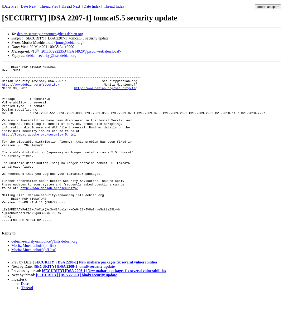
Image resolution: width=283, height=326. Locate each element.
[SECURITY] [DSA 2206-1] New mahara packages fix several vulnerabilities (95, 294)
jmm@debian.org (69, 42)
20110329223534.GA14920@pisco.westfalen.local (80, 51)
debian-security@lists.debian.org (51, 56)
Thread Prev (49, 6)
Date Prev (10, 6)
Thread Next (70, 6)
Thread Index (114, 6)
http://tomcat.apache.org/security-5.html (39, 148)
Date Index (92, 6)
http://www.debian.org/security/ (30, 89)
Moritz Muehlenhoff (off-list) (33, 282)
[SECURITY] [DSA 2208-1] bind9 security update (74, 299)
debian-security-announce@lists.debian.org (50, 34)
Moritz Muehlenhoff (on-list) (33, 278)
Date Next (28, 6)
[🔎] (36, 51)
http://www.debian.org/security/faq (105, 93)
